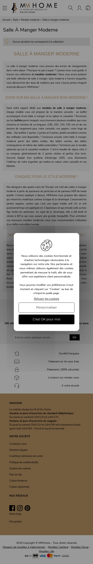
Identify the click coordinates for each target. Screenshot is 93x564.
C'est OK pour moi (46, 319)
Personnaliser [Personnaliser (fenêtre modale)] (46, 307)
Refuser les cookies (46, 299)
